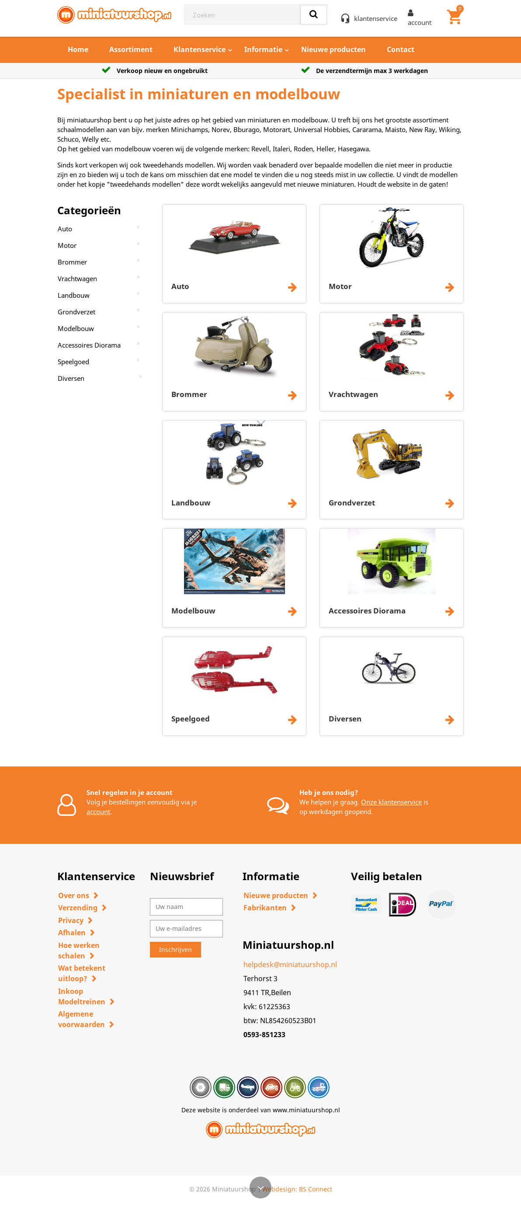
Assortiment (131, 49)
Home (78, 49)
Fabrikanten (265, 907)
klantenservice (375, 18)
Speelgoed (73, 361)
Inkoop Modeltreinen (81, 996)
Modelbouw (76, 328)
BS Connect (315, 1189)
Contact (400, 49)
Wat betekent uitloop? (81, 973)
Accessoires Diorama (89, 345)
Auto (65, 228)
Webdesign (278, 1189)
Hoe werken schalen (79, 950)
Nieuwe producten (333, 49)
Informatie (263, 49)
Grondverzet (76, 311)
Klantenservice (200, 49)
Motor (67, 245)
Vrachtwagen (77, 278)
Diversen (71, 378)
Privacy (70, 920)
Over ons (73, 895)
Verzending (77, 907)
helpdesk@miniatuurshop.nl (290, 964)
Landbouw (74, 295)
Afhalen (72, 932)
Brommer (72, 262)
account (98, 811)
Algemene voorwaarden (81, 1019)
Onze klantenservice (391, 802)
